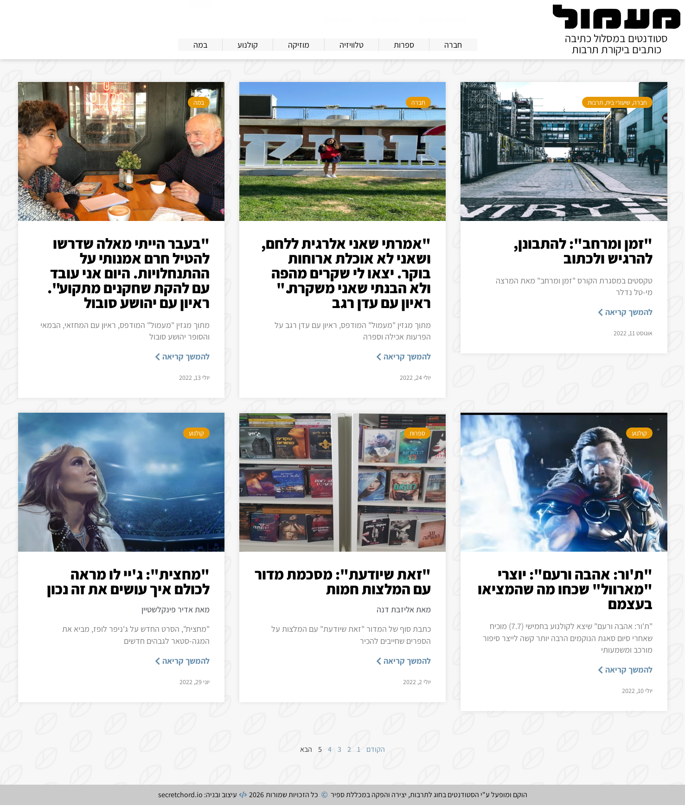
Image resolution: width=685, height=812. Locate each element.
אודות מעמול (442, 19)
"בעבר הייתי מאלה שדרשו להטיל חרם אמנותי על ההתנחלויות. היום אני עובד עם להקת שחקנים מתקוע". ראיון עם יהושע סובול (128, 279)
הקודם (375, 756)
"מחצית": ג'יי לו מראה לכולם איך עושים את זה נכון (128, 588)
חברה (640, 109)
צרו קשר (338, 19)
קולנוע (639, 440)
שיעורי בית (618, 109)
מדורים (386, 19)
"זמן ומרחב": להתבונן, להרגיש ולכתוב (583, 257)
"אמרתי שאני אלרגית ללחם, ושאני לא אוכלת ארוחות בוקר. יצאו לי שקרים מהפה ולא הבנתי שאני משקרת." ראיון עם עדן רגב (346, 279)
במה (198, 109)
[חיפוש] (200, 18)
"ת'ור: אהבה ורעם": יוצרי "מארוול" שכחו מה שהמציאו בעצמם (565, 595)
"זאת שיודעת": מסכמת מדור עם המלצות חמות (343, 588)
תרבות (595, 109)
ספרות (417, 440)
